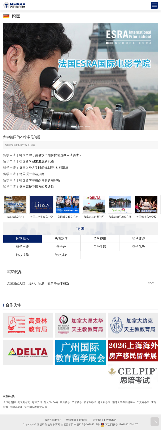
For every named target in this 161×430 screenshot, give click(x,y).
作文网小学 (143, 402)
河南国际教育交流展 (35, 407)
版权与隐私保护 (53, 419)
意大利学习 (104, 402)
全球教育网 (9, 402)
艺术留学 (77, 402)
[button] (73, 126)
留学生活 (99, 246)
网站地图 (71, 419)
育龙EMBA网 (51, 402)
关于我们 (98, 419)
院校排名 (61, 255)
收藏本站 (111, 419)
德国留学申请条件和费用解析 (39, 180)
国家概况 (22, 238)
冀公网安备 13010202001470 (119, 424)
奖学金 (61, 246)
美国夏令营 (23, 402)
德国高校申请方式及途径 (36, 186)
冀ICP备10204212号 (88, 424)
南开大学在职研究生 (123, 402)
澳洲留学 (65, 402)
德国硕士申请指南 (31, 174)
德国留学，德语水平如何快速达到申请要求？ (50, 155)
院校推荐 (22, 255)
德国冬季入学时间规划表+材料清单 (43, 167)
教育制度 (61, 238)
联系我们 (84, 419)
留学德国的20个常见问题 (21, 137)
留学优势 (138, 246)
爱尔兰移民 (90, 402)
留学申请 (9, 155)
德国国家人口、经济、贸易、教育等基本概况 (37, 283)
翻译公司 (37, 402)
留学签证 (138, 238)
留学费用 (99, 238)
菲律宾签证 (16, 407)
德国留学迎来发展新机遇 (36, 161)
